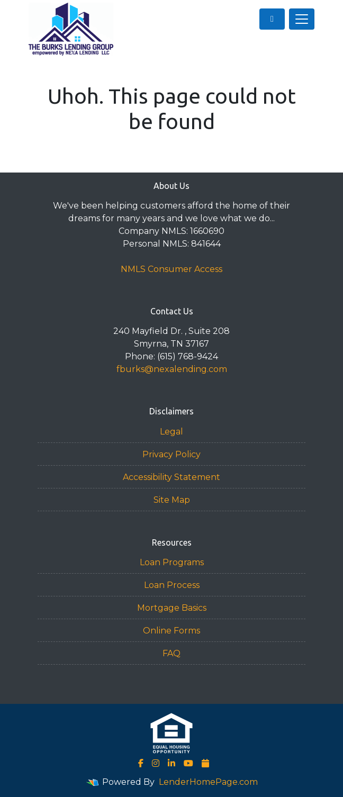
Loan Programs (172, 562)
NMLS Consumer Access (171, 269)
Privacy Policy (171, 454)
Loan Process (172, 585)
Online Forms (171, 631)
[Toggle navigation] (301, 19)
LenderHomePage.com (208, 782)
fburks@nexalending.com (171, 369)
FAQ (171, 653)
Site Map (172, 500)
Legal (171, 432)
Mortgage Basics (171, 608)
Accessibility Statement (171, 477)
